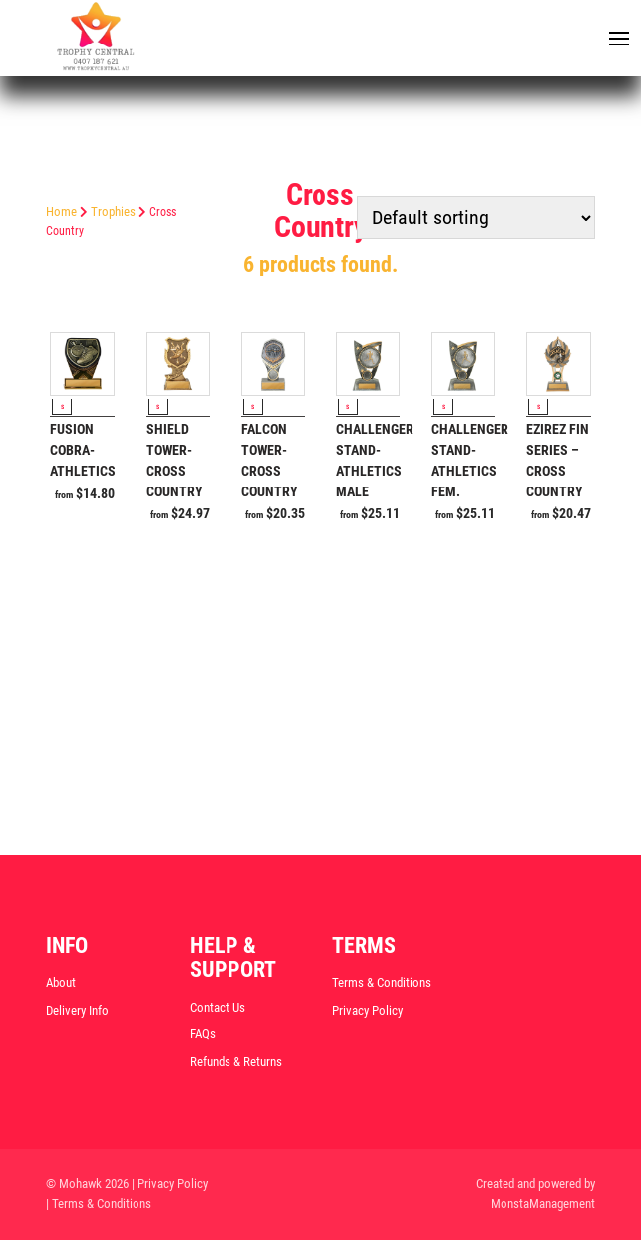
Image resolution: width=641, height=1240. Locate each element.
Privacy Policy (367, 1010)
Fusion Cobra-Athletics (83, 450)
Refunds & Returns (236, 1061)
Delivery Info (77, 1010)
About (61, 982)
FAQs (203, 1033)
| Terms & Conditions (98, 1203)
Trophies (113, 211)
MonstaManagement (543, 1203)
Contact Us (217, 1007)
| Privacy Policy (170, 1183)
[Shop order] (476, 217)
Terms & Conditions (381, 982)
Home (61, 211)
